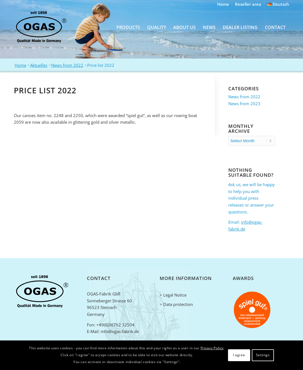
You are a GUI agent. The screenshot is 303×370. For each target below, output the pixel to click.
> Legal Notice (173, 295)
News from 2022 (244, 96)
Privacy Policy (212, 348)
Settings (263, 355)
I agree (239, 355)
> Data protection (176, 304)
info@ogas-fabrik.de (120, 331)
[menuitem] (223, 4)
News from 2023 (244, 103)
